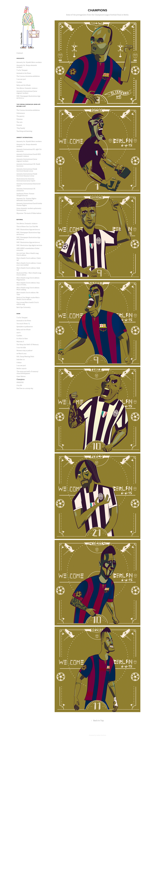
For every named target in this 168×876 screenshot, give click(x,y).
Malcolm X (20, 342)
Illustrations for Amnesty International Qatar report (25, 180)
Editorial (19, 219)
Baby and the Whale (23, 85)
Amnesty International (24, 137)
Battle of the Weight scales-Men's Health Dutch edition (27, 298)
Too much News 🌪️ (23, 324)
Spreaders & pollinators (24, 327)
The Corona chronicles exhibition (28, 76)
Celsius (18, 362)
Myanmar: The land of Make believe (28, 213)
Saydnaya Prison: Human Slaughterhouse (25, 194)
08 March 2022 (21, 354)
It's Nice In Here (22, 339)
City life (19, 385)
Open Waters (21, 376)
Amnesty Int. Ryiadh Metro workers (29, 62)
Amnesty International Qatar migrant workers (26, 92)
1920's (18, 333)
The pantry (20, 116)
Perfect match (21, 368)
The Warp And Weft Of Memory (27, 345)
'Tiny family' (20, 128)
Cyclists (19, 82)
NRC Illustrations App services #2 (28, 242)
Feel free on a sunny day (24, 388)
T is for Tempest (22, 70)
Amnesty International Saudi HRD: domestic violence (28, 155)
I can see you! (21, 79)
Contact (19, 53)
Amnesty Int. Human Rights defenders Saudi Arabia (26, 199)
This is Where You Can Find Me (27, 226)
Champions (20, 379)
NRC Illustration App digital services (29, 245)
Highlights (20, 58)
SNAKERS (20, 382)
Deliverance (20, 113)
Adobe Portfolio (101, 735)
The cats (19, 122)
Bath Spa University (23, 307)
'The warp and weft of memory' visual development (27, 372)
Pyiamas (19, 119)
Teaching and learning (24, 131)
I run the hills (21, 348)
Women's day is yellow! (24, 351)
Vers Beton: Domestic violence (26, 88)
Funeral (19, 125)
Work (18, 314)
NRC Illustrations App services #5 (28, 229)
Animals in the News (23, 73)
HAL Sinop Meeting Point (25, 356)
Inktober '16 (20, 359)
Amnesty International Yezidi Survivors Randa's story (26, 170)
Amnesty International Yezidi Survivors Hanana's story (26, 175)
